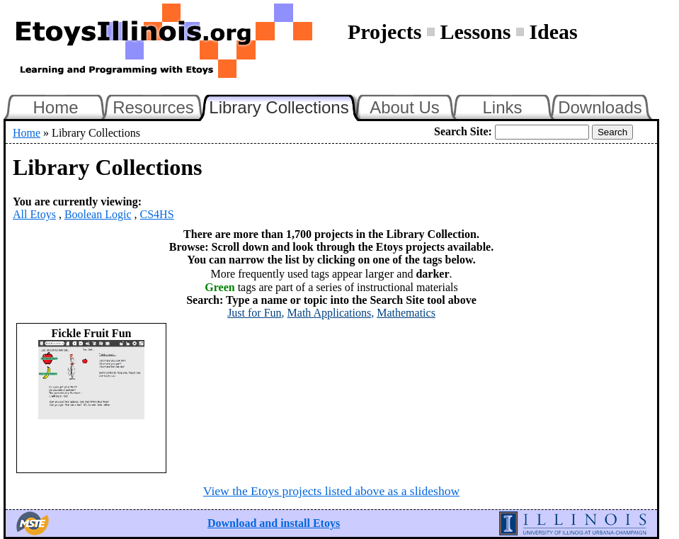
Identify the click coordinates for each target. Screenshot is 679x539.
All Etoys (34, 214)
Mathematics (406, 313)
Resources (153, 107)
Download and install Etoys (273, 523)
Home (55, 107)
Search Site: (463, 131)
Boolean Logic (98, 214)
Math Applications (329, 313)
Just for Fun (254, 313)
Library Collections (284, 105)
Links (502, 107)
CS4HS (157, 214)
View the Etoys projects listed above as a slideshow (331, 491)
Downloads (600, 107)
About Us (405, 107)
